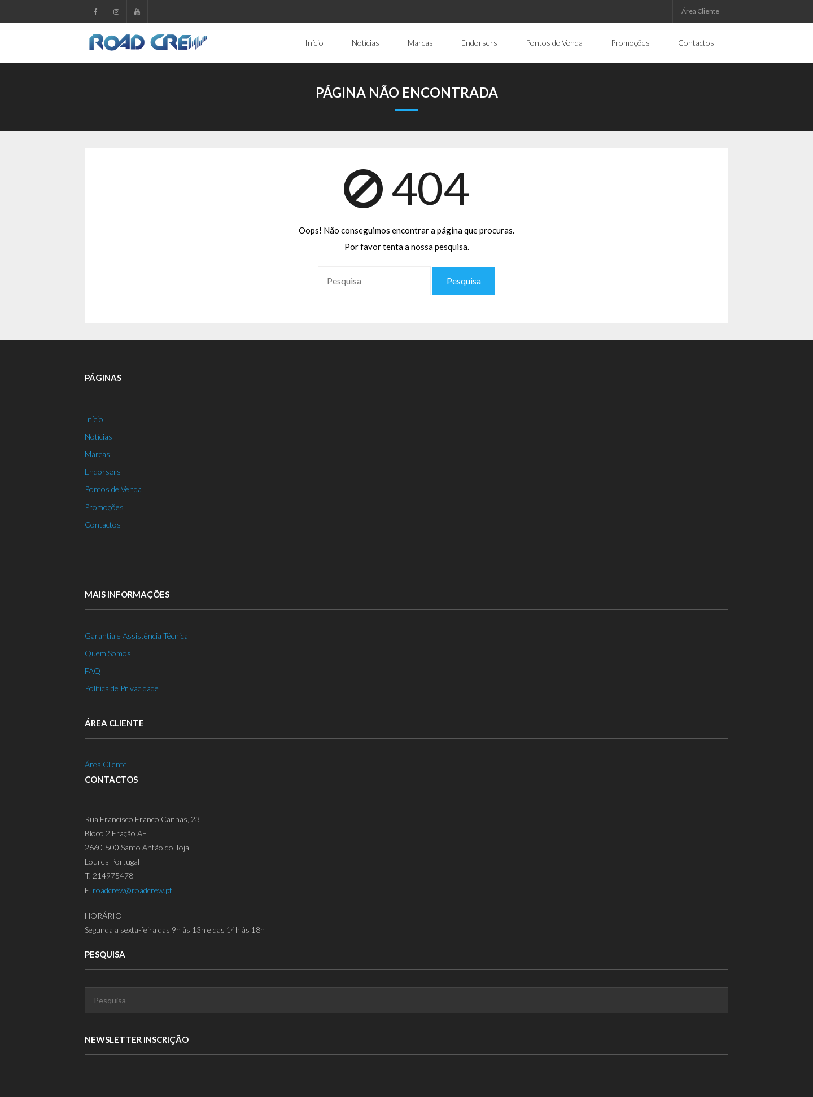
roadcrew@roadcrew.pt (132, 890)
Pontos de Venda (113, 489)
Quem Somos (108, 653)
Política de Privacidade (122, 688)
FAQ (92, 670)
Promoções (104, 507)
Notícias (98, 436)
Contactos (103, 524)
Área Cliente (700, 11)
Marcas (97, 454)
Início (94, 419)
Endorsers (103, 471)
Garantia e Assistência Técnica (136, 635)
